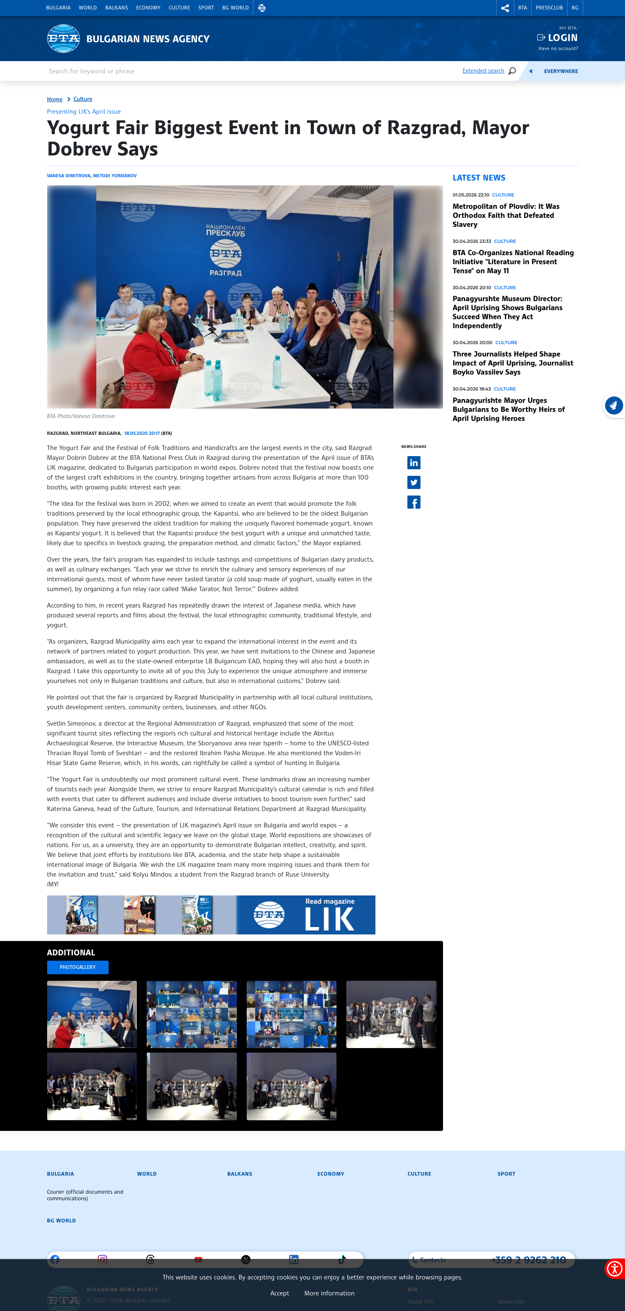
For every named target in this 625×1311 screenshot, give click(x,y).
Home (55, 99)
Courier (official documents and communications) (85, 1195)
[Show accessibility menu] (615, 1268)
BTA (522, 8)
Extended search (484, 70)
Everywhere (561, 71)
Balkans (116, 8)
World (88, 8)
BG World (235, 8)
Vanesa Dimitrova (69, 175)
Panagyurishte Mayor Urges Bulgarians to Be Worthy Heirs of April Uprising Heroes (509, 409)
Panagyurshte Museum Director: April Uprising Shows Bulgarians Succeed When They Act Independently (508, 312)
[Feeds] (530, 71)
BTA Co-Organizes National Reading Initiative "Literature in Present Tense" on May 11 (513, 261)
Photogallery (77, 967)
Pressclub (549, 8)
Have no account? (558, 48)
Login (563, 37)
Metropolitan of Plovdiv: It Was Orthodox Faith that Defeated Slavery (506, 215)
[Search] (512, 70)
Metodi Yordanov (115, 175)
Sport (206, 8)
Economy (148, 8)
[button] (261, 8)
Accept (279, 1293)
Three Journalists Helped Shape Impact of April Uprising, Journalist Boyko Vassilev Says (513, 363)
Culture (179, 8)
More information (329, 1293)
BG (575, 8)
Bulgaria (58, 8)
